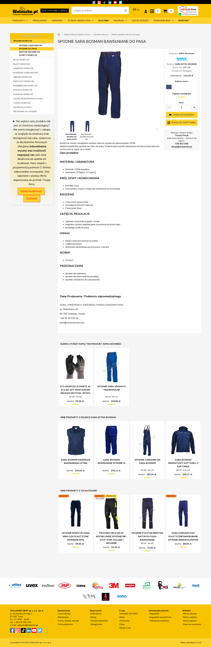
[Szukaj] (125, 10)
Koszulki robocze (23, 94)
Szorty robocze (28, 55)
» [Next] (157, 128)
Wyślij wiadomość (31, 191)
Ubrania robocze (22, 77)
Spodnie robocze (22, 41)
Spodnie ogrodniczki (30, 45)
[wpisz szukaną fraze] (97, 10)
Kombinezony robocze (25, 85)
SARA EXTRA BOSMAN (186, 64)
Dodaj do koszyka (183, 114)
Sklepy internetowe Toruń (190, 642)
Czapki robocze (21, 103)
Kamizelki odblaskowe (25, 72)
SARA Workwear (186, 53)
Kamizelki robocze (23, 68)
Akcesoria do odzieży (25, 111)
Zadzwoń (31, 198)
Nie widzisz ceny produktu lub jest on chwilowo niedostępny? (32, 123)
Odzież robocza (31, 36)
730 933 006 (181, 143)
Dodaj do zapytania (183, 122)
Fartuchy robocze (23, 81)
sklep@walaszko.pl (181, 146)
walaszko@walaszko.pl (27, 625)
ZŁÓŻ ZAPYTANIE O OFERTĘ (54, 11)
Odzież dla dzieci (22, 107)
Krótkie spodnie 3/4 (29, 52)
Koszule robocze (22, 90)
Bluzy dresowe (21, 64)
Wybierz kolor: (182, 81)
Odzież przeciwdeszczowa (28, 98)
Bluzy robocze (21, 59)
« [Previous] (63, 128)
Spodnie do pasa (28, 48)
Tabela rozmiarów (181, 93)
